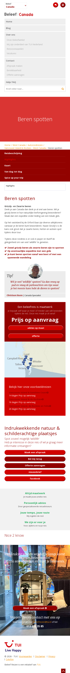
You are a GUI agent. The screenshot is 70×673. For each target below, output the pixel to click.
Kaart (7, 165)
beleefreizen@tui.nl (42, 621)
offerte (36, 336)
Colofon (10, 659)
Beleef (8, 4)
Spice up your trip (13, 177)
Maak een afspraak (35, 608)
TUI (38, 664)
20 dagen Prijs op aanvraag (29, 407)
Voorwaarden (25, 656)
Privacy (51, 656)
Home (7, 145)
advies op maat (35, 328)
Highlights (10, 186)
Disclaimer (40, 656)
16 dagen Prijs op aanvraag (25, 401)
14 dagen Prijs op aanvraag (28, 394)
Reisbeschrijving (13, 153)
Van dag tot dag (13, 171)
